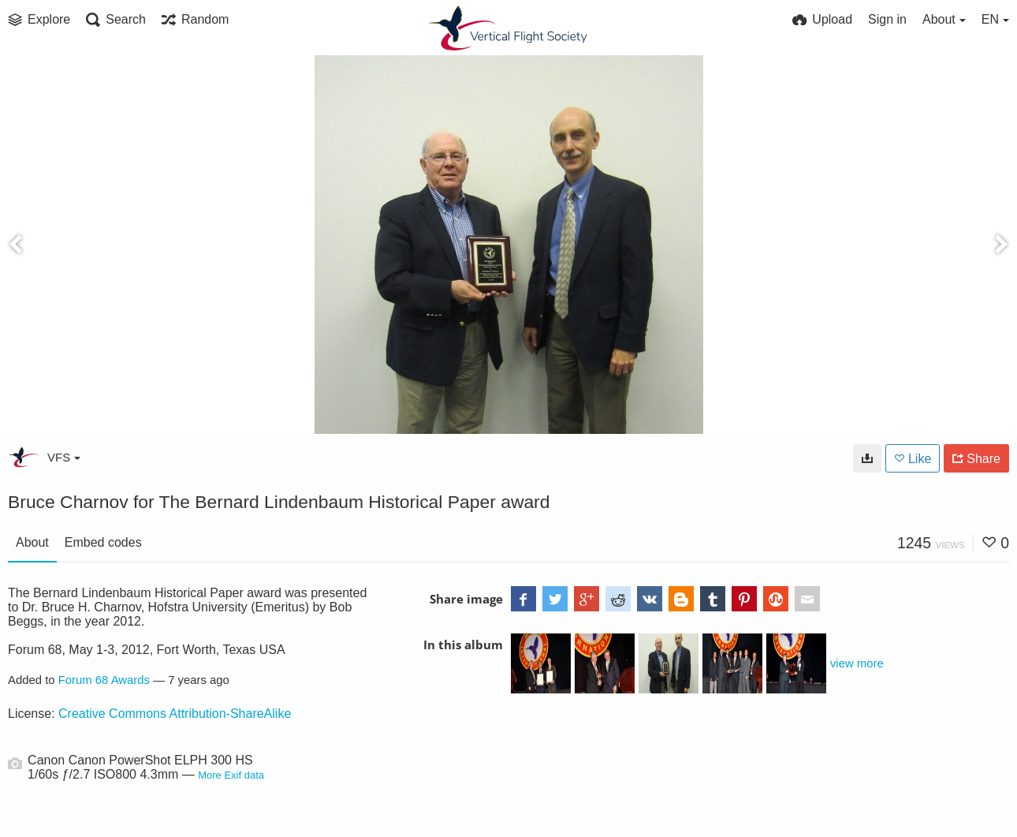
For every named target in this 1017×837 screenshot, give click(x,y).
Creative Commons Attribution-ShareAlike (174, 713)
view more (857, 663)
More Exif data (231, 775)
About (32, 542)
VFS (63, 457)
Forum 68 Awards (104, 680)
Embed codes (103, 542)
